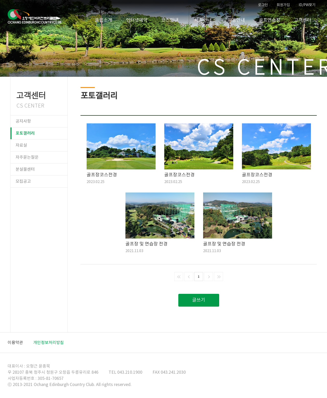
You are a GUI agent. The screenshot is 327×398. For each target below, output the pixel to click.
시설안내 (203, 20)
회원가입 (283, 5)
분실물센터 (25, 169)
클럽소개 (103, 20)
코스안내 (170, 20)
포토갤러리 (25, 133)
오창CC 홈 (34, 16)
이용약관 (15, 342)
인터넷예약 (137, 20)
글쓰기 (198, 300)
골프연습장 (270, 20)
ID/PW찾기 (307, 5)
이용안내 (236, 20)
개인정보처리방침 (48, 342)
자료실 (21, 145)
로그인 (263, 5)
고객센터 (302, 20)
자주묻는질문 (27, 157)
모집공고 (23, 181)
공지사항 (23, 121)
